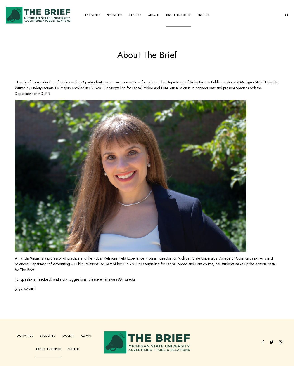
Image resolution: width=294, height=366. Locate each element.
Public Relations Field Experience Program (125, 258)
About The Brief (48, 349)
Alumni (86, 336)
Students (47, 336)
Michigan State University (258, 82)
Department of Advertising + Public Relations (200, 82)
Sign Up (74, 349)
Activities (25, 336)
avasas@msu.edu (122, 279)
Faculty (68, 336)
